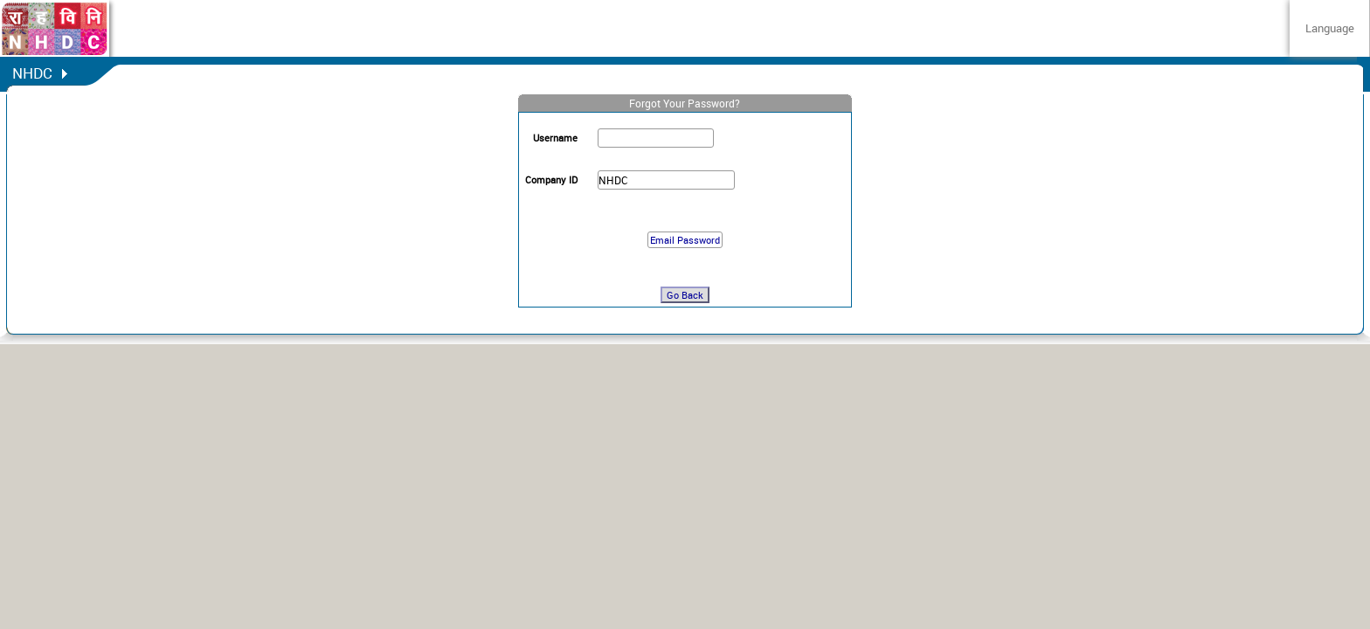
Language (1329, 28)
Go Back (685, 294)
